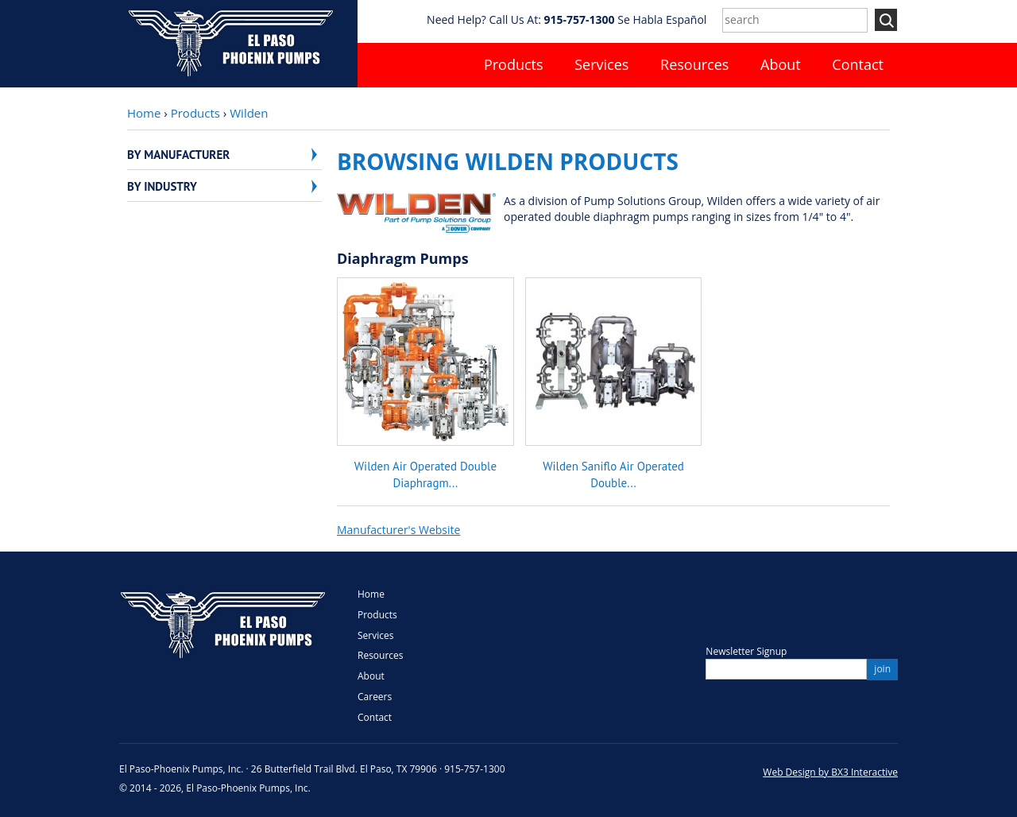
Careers (375, 696)
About (780, 64)
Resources (694, 64)
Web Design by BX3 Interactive (830, 772)
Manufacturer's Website (398, 529)
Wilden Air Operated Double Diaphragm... (425, 474)
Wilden (249, 113)
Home (143, 113)
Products (513, 64)
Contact (858, 64)
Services (601, 64)
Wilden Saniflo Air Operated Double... (613, 474)
